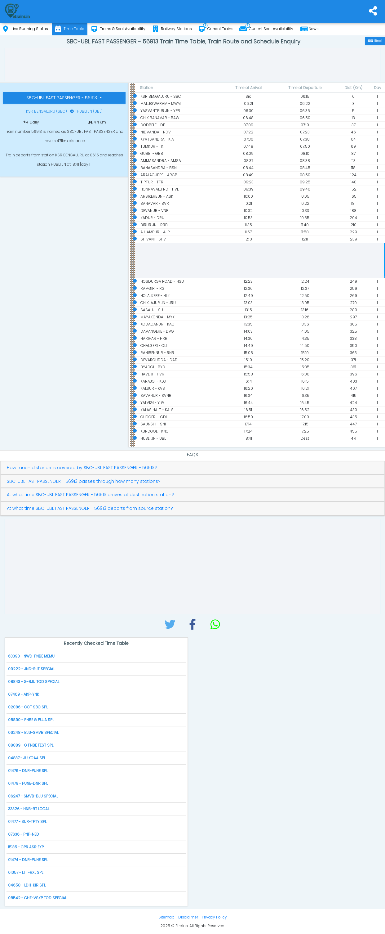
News (309, 29)
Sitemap (166, 917)
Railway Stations (172, 29)
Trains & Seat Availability (118, 29)
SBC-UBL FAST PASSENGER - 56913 (62, 98)
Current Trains (216, 29)
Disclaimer (188, 917)
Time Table (69, 29)
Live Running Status (25, 29)
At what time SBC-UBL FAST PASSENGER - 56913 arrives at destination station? (90, 494)
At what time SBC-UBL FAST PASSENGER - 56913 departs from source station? (90, 508)
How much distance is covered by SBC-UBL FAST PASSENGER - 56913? (82, 467)
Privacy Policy (214, 917)
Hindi (375, 40)
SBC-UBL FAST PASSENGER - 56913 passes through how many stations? (84, 481)
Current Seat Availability (266, 29)
